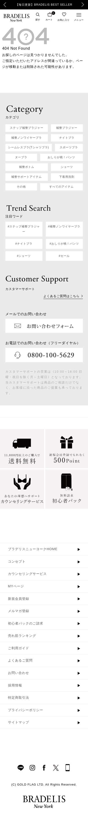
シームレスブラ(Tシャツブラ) (28, 147)
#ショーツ (24, 256)
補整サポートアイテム (26, 176)
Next (84, 4)
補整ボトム (26, 167)
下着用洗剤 (66, 176)
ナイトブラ (66, 137)
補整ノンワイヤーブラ (26, 137)
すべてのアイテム (61, 186)
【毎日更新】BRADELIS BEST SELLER (44, 4)
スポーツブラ (69, 147)
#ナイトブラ (23, 243)
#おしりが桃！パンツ (64, 243)
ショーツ (67, 167)
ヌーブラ (21, 157)
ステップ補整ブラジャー (26, 127)
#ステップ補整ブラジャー (24, 229)
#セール (64, 256)
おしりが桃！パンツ (61, 157)
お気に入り (63, 19)
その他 (21, 186)
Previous (5, 4)
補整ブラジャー (66, 127)
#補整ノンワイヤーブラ (64, 226)
